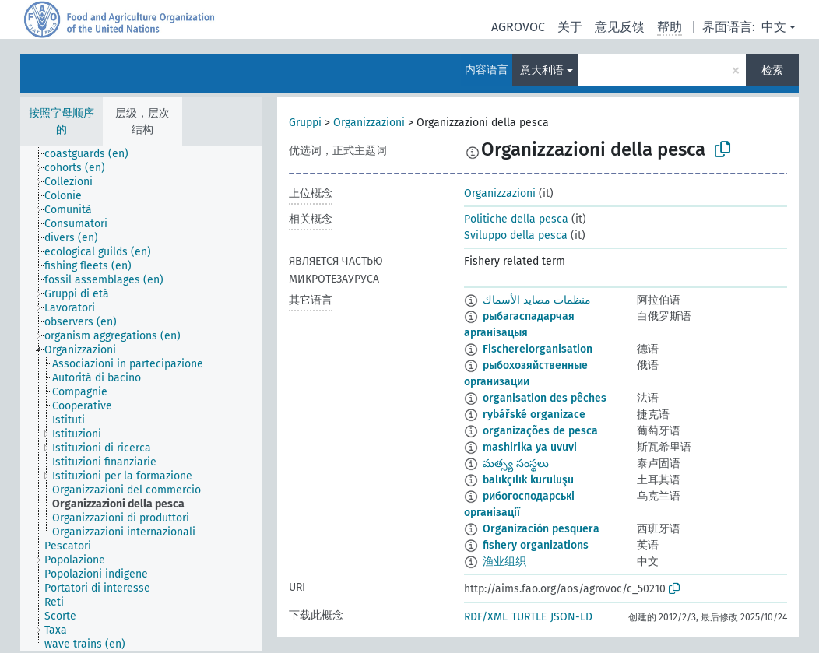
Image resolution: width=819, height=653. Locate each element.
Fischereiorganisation (537, 349)
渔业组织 (504, 561)
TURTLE (529, 616)
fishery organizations (536, 545)
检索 (772, 70)
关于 (569, 26)
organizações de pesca (540, 430)
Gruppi (305, 122)
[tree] (141, 398)
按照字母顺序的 (61, 121)
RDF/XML (486, 616)
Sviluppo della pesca (516, 235)
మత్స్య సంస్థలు (516, 463)
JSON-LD (571, 616)
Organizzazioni (369, 122)
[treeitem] (93, 154)
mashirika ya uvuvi (530, 447)
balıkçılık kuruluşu (528, 479)
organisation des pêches (544, 398)
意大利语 (542, 70)
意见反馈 (620, 26)
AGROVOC (518, 26)
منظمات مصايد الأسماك (537, 300)
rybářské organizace (534, 414)
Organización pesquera (541, 528)
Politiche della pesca (516, 219)
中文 (773, 26)
